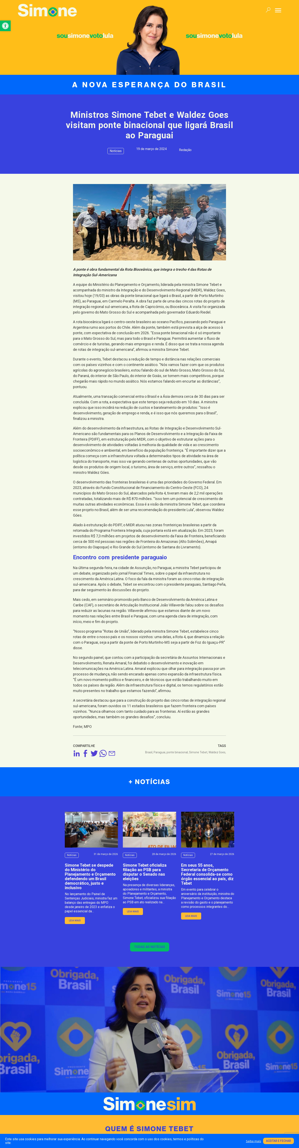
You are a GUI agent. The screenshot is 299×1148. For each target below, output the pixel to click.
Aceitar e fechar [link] (278, 1140)
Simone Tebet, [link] (199, 752)
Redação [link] (185, 150)
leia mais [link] (75, 920)
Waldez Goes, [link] (217, 752)
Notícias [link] (116, 151)
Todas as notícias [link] (149, 947)
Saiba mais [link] (253, 1141)
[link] (5, 25)
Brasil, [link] (149, 752)
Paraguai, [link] (160, 752)
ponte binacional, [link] (178, 752)
